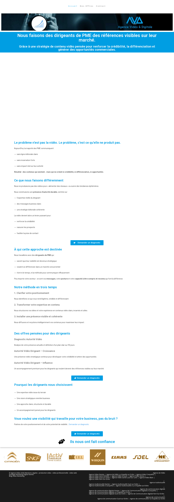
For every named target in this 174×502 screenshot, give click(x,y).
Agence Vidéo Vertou (136, 476)
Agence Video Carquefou (145, 474)
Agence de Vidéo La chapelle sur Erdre (120, 474)
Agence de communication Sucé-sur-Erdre (112, 499)
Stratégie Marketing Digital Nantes (21, 474)
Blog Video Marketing (16, 476)
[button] (4, 457)
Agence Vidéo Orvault (119, 476)
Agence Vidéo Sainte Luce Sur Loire (124, 477)
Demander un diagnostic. (79, 424)
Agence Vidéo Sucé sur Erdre (99, 477)
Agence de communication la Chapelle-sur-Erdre (147, 499)
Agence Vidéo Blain (146, 477)
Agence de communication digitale (152, 489)
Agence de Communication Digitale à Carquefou (139, 490)
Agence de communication (155, 497)
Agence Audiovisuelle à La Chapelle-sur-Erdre (132, 486)
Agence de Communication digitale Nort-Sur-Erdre (146, 494)
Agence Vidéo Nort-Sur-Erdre (99, 479)
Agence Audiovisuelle (157, 482)
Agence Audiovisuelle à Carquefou (101, 486)
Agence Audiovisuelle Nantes (99, 484)
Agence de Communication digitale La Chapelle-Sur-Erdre (109, 492)
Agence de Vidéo (159, 473)
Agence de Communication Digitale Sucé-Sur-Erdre (107, 494)
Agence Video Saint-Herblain (99, 476)
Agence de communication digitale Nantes (104, 490)
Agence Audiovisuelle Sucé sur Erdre (125, 484)
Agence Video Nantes (96, 474)
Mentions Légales (31, 473)
